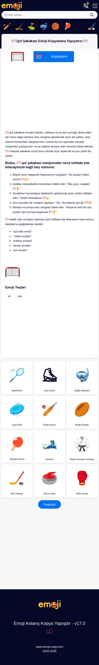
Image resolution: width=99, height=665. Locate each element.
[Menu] (95, 6)
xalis (19, 296)
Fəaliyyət (49, 504)
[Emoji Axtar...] (92, 15)
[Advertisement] (49, 94)
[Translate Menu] (86, 6)
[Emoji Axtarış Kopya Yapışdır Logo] (49, 608)
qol (9, 296)
